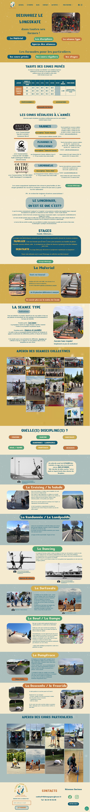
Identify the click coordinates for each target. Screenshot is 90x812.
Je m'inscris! (22, 807)
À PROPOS (30, 5)
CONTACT (45, 5)
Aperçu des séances (43, 44)
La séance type (71, 39)
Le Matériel (16, 38)
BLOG (38, 5)
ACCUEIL (21, 5)
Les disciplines (43, 39)
